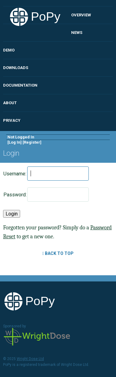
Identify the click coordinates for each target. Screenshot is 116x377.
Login (11, 153)
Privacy (11, 120)
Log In (14, 142)
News (76, 32)
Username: (14, 174)
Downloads (15, 67)
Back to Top (58, 253)
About (10, 102)
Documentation (20, 85)
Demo (9, 50)
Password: (15, 195)
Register (32, 142)
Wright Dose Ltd (37, 337)
